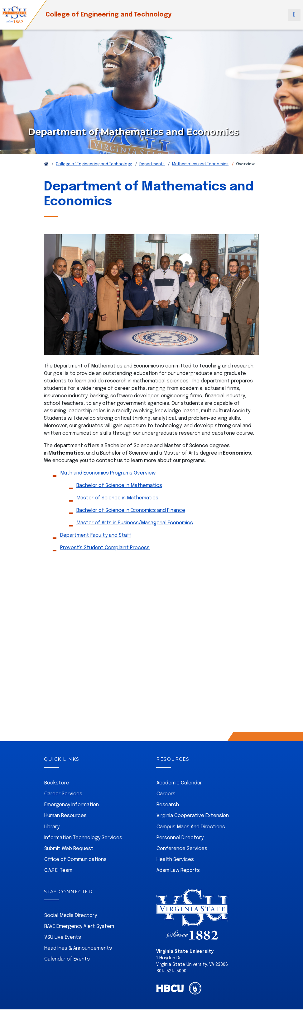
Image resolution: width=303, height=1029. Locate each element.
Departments (152, 164)
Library (52, 827)
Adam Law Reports (178, 870)
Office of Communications (75, 859)
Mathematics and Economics (200, 164)
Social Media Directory (70, 915)
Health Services (175, 859)
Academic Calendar (179, 783)
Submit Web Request (69, 848)
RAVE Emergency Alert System (79, 926)
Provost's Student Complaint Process (105, 547)
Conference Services (181, 848)
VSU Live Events (62, 937)
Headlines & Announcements (78, 948)
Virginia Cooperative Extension (192, 815)
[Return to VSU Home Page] (46, 164)
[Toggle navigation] (294, 15)
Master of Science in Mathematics (117, 498)
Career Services (63, 794)
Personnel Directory (180, 837)
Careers (166, 794)
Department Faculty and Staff (95, 535)
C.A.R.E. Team (58, 870)
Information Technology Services (83, 837)
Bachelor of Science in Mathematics (119, 485)
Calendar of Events (67, 959)
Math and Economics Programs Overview (108, 473)
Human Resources (65, 815)
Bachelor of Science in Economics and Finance (130, 510)
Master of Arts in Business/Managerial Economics (134, 523)
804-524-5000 (171, 971)
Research (167, 804)
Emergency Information (71, 804)
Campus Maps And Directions (190, 827)
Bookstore (56, 783)
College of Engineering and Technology (108, 15)
